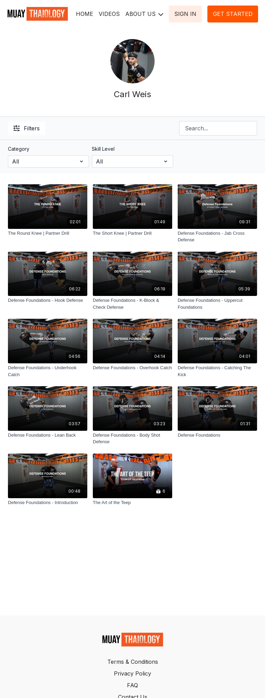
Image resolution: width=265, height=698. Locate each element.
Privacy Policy (132, 673)
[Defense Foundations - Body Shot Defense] (132, 438)
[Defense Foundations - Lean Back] (47, 435)
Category (18, 149)
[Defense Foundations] (217, 435)
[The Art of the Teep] (132, 502)
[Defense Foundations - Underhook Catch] (47, 371)
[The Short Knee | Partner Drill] (132, 233)
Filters (26, 128)
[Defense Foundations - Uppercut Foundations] (217, 303)
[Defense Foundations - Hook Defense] (47, 300)
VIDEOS (109, 13)
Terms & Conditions (132, 661)
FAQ (132, 685)
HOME (84, 13)
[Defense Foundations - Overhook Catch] (132, 367)
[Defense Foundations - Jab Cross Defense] (217, 236)
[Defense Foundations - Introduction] (47, 502)
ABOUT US (144, 13)
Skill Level (103, 149)
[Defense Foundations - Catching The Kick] (217, 371)
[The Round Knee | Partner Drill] (47, 233)
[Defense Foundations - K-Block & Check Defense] (132, 303)
